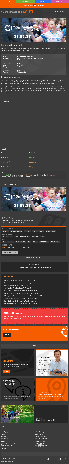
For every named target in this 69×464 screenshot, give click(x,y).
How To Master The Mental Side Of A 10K (17, 285)
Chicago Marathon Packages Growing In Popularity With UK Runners (26, 296)
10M (16, 236)
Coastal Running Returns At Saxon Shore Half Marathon (22, 293)
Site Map (4, 441)
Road (3, 242)
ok (35, 5)
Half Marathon (25, 236)
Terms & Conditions (8, 443)
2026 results (5, 157)
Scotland (25, 1)
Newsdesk (4, 433)
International (50, 231)
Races (3, 435)
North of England (16, 231)
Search (3, 449)
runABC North (39, 443)
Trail (29, 242)
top (34, 346)
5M (7, 236)
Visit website (21, 72)
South (8, 1)
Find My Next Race (9, 252)
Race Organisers (40, 436)
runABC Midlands (40, 445)
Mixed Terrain (44, 242)
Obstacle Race (54, 242)
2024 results (5, 162)
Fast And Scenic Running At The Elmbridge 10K (19, 283)
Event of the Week (40, 438)
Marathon (35, 236)
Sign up (6, 371)
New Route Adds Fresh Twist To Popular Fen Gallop (20, 290)
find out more (41, 5)
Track (35, 242)
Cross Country (20, 242)
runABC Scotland (40, 441)
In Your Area (38, 435)
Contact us (5, 447)
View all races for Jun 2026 (11, 77)
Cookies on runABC (7, 445)
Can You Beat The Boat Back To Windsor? (17, 288)
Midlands (59, 1)
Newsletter (5, 438)
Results (3, 436)
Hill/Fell (10, 242)
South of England (38, 231)
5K (3, 236)
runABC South (39, 447)
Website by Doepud (7, 462)
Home (3, 431)
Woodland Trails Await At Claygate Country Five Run (20, 298)
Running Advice (39, 433)
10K (12, 236)
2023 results (5, 167)
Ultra (42, 236)
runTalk (37, 431)
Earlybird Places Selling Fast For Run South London (20, 301)
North (42, 1)
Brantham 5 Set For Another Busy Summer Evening (20, 303)
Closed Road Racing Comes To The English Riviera (20, 280)
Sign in (6, 335)
